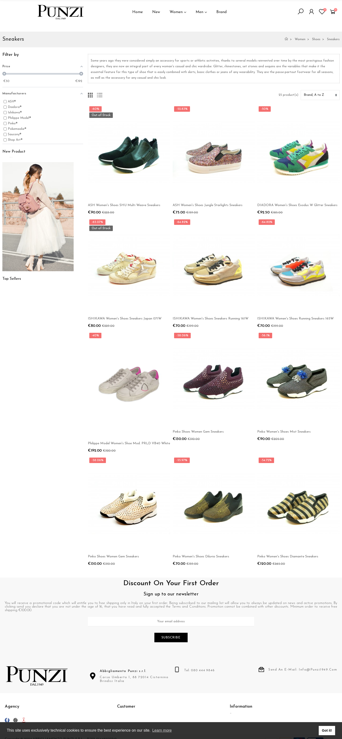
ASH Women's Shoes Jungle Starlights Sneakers (207, 205)
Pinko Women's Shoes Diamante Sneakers (287, 556)
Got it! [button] (327, 730)
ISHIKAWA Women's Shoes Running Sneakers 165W (295, 318)
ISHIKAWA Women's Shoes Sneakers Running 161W (210, 318)
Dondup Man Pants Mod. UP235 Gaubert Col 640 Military (68, 370)
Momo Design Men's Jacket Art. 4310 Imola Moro (62, 191)
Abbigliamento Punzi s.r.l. (123, 672)
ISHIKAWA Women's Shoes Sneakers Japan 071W (125, 318)
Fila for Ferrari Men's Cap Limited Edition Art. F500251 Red (70, 421)
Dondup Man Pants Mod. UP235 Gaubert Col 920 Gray (66, 396)
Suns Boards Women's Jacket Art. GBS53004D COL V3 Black (71, 163)
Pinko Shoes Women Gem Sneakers (198, 432)
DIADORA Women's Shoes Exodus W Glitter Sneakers (297, 205)
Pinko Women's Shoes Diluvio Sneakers (201, 556)
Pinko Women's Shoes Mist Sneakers (284, 432)
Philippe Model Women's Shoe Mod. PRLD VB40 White (129, 443)
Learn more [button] (162, 730)
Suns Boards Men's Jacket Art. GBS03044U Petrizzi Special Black (73, 222)
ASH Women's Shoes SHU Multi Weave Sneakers (124, 205)
